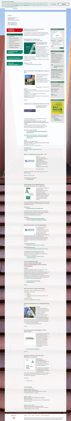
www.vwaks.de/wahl (30, 179)
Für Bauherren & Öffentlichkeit (14, 45)
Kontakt (25, 415)
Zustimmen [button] (53, 4)
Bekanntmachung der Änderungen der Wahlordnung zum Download (37, 248)
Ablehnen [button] (64, 4)
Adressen (54, 40)
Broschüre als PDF (29, 380)
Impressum (38, 415)
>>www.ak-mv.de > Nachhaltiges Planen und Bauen (32, 299)
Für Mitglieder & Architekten (13, 47)
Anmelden (56, 76)
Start (10, 34)
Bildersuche (60, 40)
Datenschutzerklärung (9, 6)
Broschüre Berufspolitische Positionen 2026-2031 (34, 64)
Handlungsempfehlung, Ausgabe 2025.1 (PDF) (34, 323)
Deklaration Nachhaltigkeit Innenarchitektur (39, 219)
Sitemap (32, 415)
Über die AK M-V (11, 36)
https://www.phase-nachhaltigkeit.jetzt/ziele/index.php (32, 214)
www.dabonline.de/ (58, 77)
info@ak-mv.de (14, 24)
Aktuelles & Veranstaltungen (14, 38)
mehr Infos (25, 150)
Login (29, 415)
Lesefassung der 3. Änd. (31, 282)
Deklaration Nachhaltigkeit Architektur (38, 218)
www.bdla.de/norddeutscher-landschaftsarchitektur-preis (33, 149)
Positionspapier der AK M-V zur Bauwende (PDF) (35, 208)
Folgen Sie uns (13, 417)
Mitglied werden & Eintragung (14, 43)
